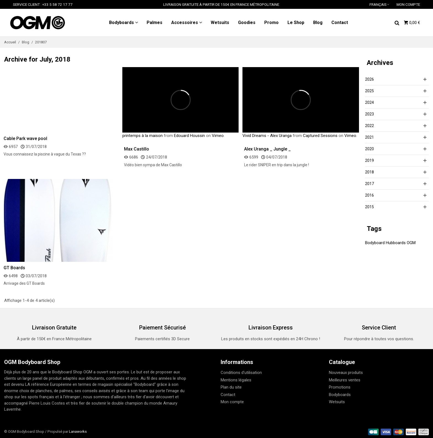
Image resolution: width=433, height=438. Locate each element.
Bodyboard (375, 242)
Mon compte (232, 401)
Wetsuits (220, 22)
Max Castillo (136, 149)
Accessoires (184, 22)
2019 (369, 160)
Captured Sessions (320, 135)
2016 (369, 195)
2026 (369, 79)
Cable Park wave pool (25, 138)
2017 (369, 183)
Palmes (154, 22)
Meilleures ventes (344, 380)
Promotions (339, 387)
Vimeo (218, 135)
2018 (369, 172)
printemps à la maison (142, 135)
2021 (369, 137)
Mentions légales (236, 380)
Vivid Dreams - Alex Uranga (267, 135)
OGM (411, 242)
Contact (339, 22)
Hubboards (396, 242)
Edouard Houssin (189, 135)
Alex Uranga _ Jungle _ (267, 149)
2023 (369, 114)
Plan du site (231, 387)
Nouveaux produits (346, 372)
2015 (369, 207)
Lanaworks (78, 431)
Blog (318, 22)
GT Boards (14, 267)
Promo (271, 22)
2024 (369, 102)
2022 (369, 125)
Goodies (246, 22)
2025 (369, 91)
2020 (369, 149)
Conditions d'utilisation (241, 372)
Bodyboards (121, 22)
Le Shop (295, 22)
